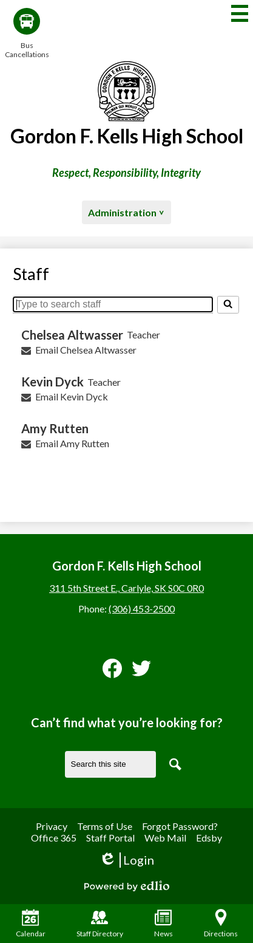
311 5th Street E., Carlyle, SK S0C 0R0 (126, 588)
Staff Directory (99, 923)
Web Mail (165, 837)
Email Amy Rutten (72, 443)
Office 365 (53, 837)
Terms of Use (104, 826)
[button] (126, 212)
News (163, 923)
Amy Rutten (55, 428)
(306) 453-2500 (142, 608)
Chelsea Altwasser (72, 334)
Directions (221, 923)
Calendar (31, 923)
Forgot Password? (180, 826)
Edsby (209, 837)
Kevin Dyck (52, 381)
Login (126, 860)
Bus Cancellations (27, 33)
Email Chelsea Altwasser (86, 349)
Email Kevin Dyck (71, 396)
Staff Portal (110, 837)
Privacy (51, 826)
